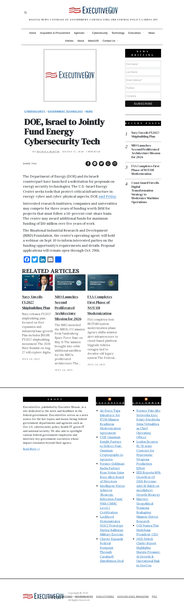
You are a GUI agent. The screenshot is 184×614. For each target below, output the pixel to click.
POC (154, 596)
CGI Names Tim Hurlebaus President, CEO (147, 530)
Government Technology (65, 111)
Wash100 (93, 40)
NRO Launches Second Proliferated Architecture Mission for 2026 (68, 307)
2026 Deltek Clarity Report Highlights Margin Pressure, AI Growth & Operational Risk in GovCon (148, 552)
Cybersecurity (99, 32)
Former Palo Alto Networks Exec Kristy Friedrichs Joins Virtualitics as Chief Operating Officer (148, 424)
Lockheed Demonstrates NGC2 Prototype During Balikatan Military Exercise (112, 525)
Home (32, 32)
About (80, 40)
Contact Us (109, 40)
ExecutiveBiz (113, 402)
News (151, 32)
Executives (134, 32)
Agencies (79, 32)
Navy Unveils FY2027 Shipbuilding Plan (145, 135)
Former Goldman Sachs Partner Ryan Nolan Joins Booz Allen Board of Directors (112, 472)
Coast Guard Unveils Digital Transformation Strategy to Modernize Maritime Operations (145, 192)
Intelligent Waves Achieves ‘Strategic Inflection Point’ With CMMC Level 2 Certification (112, 499)
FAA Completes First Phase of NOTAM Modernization (145, 170)
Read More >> (31, 449)
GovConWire (148, 402)
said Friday (107, 196)
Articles (69, 40)
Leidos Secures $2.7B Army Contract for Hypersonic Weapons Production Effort (147, 455)
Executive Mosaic (59, 596)
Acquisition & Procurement (55, 32)
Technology (118, 32)
